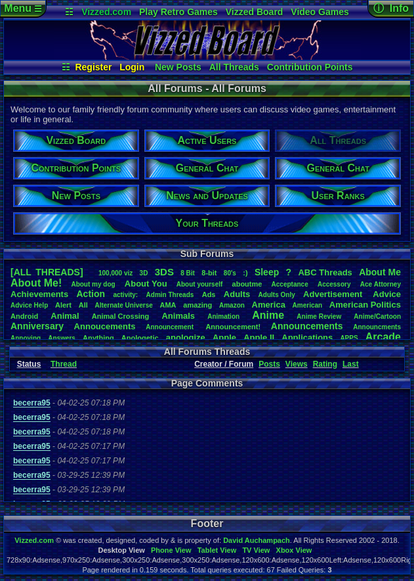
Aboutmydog (93, 284)
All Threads (234, 67)
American (308, 305)
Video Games (319, 12)
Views (296, 364)
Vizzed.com (106, 12)
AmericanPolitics (365, 305)
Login (131, 67)
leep (267, 272)
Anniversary (37, 326)
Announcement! (232, 327)
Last (350, 364)
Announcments (377, 327)
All (83, 305)
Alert (63, 305)
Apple (224, 337)
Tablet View (217, 550)
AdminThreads (170, 294)
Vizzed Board (254, 12)
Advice (387, 294)
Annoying (25, 338)
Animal (65, 316)
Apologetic (140, 338)
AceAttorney (380, 284)
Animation (223, 316)
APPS (349, 338)
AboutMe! (36, 283)
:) (245, 273)
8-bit (209, 273)
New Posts (178, 67)
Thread (64, 364)
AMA (168, 305)
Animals (178, 316)
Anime (268, 315)
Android (24, 316)
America (268, 305)
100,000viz (115, 273)
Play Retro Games (178, 12)
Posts (269, 364)
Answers (61, 338)
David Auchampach (256, 540)
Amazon (232, 305)
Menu (22, 8)
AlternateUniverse (123, 305)
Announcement (171, 327)
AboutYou (146, 284)
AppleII (258, 337)
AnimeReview (319, 316)
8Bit (187, 273)
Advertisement (334, 294)
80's (230, 273)
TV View (256, 550)
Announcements (307, 326)
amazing (197, 305)
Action (91, 294)
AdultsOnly (277, 294)
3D (144, 273)
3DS (164, 271)
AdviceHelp (29, 305)
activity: (125, 294)
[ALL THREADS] (46, 272)
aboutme (247, 284)
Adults (237, 294)
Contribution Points (310, 67)
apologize (185, 337)
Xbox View (294, 550)
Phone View (171, 550)
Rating (325, 364)
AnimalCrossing (120, 316)
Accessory (334, 284)
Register (93, 67)
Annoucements (105, 326)
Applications (307, 337)
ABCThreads (325, 272)
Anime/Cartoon (377, 316)
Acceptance (290, 284)
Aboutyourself (199, 284)
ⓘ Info (391, 8)
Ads (209, 294)
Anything (98, 338)
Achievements (39, 294)
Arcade (383, 336)
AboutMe (380, 272)
